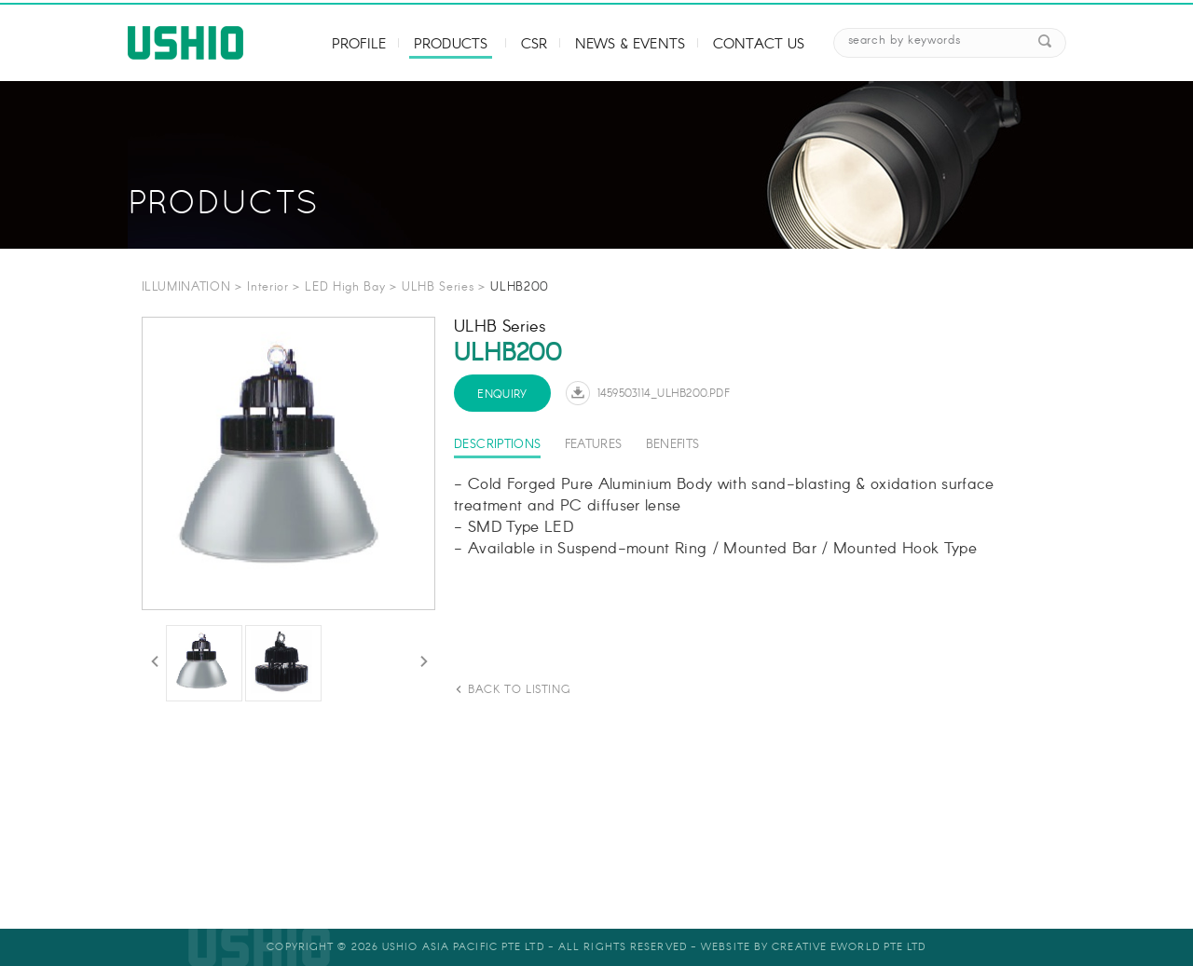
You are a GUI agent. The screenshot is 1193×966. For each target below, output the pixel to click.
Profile (359, 44)
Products (450, 44)
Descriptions (497, 445)
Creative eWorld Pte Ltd (849, 947)
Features (594, 445)
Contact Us (759, 44)
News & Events (630, 44)
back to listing (519, 690)
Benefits (673, 445)
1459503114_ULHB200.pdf (663, 393)
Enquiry (502, 394)
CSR (534, 44)
